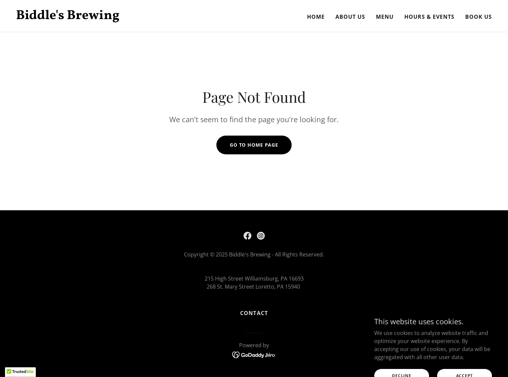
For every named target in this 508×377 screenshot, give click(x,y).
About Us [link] (350, 16)
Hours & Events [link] (429, 16)
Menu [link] (385, 16)
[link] (132, 17)
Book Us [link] (478, 16)
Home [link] (316, 16)
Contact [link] (254, 313)
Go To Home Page (254, 145)
